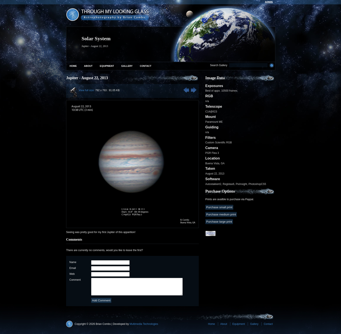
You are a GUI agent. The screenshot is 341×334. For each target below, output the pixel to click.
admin (269, 2)
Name (72, 262)
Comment (75, 279)
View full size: (86, 90)
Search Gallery (218, 65)
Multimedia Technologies (144, 327)
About (88, 66)
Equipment (107, 66)
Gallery (127, 66)
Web (72, 273)
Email (72, 268)
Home (73, 66)
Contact (145, 66)
